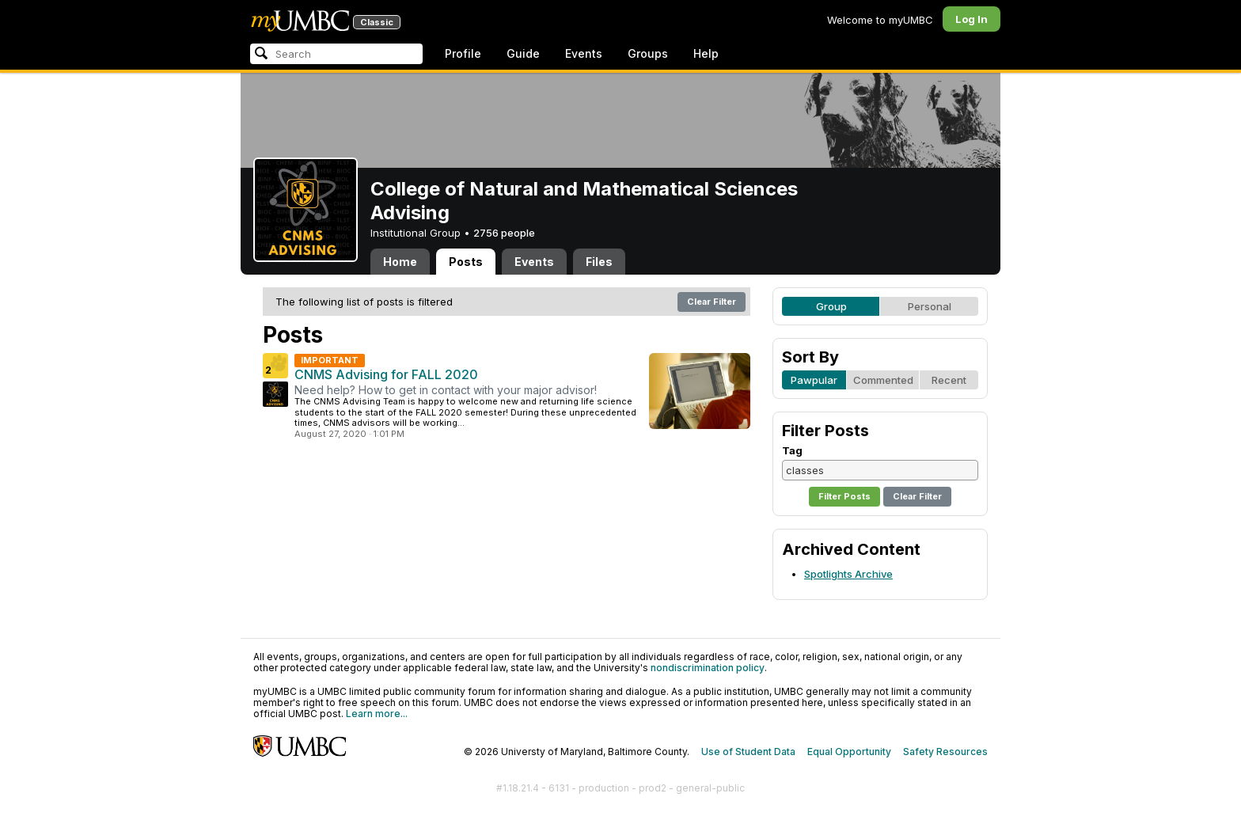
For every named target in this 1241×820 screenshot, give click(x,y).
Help (706, 53)
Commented (883, 380)
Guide (523, 53)
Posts (466, 261)
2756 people (504, 232)
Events (583, 53)
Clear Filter (711, 301)
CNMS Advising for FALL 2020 (386, 374)
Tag (792, 450)
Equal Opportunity (849, 751)
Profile (463, 53)
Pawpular (814, 380)
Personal (929, 306)
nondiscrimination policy (708, 668)
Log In (971, 19)
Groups (648, 53)
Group (831, 306)
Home (400, 261)
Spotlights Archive (848, 574)
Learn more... (377, 713)
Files (599, 261)
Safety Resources (945, 751)
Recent (949, 380)
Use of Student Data (748, 751)
